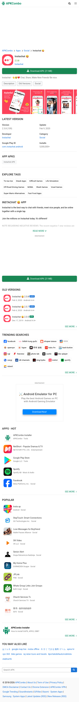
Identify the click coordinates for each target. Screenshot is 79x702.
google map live (19, 649)
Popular (8, 499)
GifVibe (37, 692)
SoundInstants (26, 692)
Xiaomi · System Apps (52, 692)
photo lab (33, 353)
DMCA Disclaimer (11, 687)
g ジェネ (6, 649)
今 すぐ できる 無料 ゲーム (53, 649)
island (8, 366)
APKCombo (7, 50)
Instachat (19, 64)
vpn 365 (6, 654)
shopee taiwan (48, 341)
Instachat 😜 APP (14, 202)
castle (46, 353)
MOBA (30, 187)
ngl (7, 353)
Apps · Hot (9, 428)
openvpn (9, 347)
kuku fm (50, 347)
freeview (18, 353)
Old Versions (24, 83)
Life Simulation (52, 181)
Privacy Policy (56, 682)
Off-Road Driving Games (14, 187)
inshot (53, 360)
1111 (64, 341)
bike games (16, 654)
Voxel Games (56, 187)
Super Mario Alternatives (14, 193)
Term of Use (43, 682)
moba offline (33, 649)
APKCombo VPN (58, 687)
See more (70, 326)
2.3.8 (7, 128)
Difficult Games (35, 181)
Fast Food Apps (34, 193)
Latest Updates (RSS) (36, 696)
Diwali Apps (21, 181)
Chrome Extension (40, 687)
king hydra (39, 360)
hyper (22, 347)
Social (38, 83)
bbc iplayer (61, 353)
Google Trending (10, 692)
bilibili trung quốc (28, 341)
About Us (31, 682)
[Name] (36, 670)
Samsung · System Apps (14, 696)
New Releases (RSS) (57, 696)
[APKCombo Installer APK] (39, 629)
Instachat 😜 (22, 56)
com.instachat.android (12, 146)
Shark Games (42, 187)
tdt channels (22, 360)
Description (9, 83)
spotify (66, 360)
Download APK (39, 71)
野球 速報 (36, 347)
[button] (69, 3)
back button (65, 347)
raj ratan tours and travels (35, 654)
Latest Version (12, 119)
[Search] (74, 670)
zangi (8, 360)
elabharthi (7, 659)
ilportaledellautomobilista (59, 654)
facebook (9, 341)
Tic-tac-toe (8, 181)
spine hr (70, 649)
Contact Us (25, 687)
